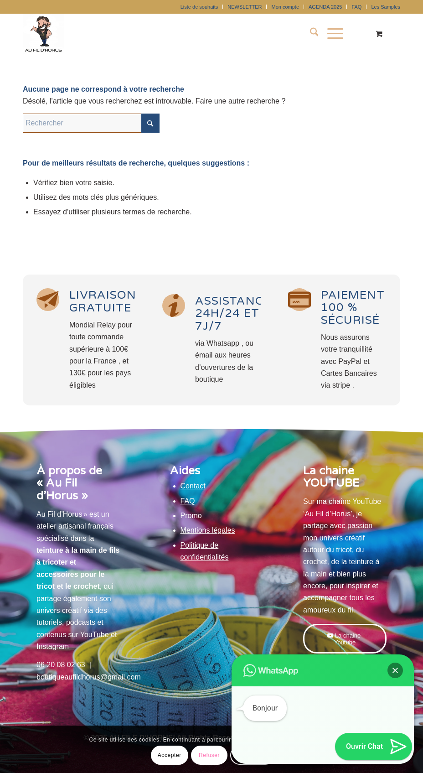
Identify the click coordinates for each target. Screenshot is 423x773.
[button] (395, 670)
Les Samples (385, 7)
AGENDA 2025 (325, 7)
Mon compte (285, 7)
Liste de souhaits (199, 7)
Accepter (169, 755)
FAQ (356, 7)
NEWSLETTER (244, 7)
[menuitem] (199, 7)
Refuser (209, 755)
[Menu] (330, 33)
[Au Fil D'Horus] (43, 33)
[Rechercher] (310, 33)
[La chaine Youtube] (345, 639)
